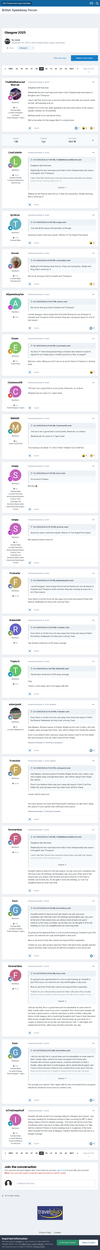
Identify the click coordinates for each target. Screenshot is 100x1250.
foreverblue (15, 829)
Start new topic (60, 58)
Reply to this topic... (26, 1183)
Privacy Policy (45, 1232)
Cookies (57, 1232)
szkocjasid (15, 704)
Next (72, 69)
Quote (36, 128)
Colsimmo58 (15, 382)
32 (56, 69)
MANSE (15, 418)
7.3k (15, 924)
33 (61, 69)
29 (41, 69)
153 (15, 361)
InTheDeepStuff (15, 1110)
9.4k (15, 276)
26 (27, 69)
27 (31, 69)
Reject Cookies (88, 1242)
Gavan (15, 253)
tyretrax (15, 215)
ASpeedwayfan (15, 294)
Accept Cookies (68, 1242)
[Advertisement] (50, 21)
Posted (38, 82)
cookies (19, 1241)
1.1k (15, 107)
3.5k (15, 684)
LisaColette (15, 152)
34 (66, 69)
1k (15, 441)
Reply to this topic (84, 58)
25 (22, 69)
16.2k (15, 852)
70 (15, 405)
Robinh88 (15, 620)
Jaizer (17, 40)
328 (15, 317)
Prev (11, 69)
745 (15, 1133)
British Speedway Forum (19, 10)
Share (10, 48)
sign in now (61, 1170)
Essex (15, 338)
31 (51, 69)
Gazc (58, 473)
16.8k (15, 175)
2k (15, 489)
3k (15, 643)
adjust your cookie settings (33, 1244)
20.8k (15, 596)
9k (15, 727)
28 (36, 69)
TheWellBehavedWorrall (15, 83)
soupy (59, 222)
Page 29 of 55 (89, 70)
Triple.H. (15, 661)
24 (17, 69)
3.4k (15, 238)
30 (46, 69)
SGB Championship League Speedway (48, 43)
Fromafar (15, 573)
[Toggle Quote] (32, 160)
